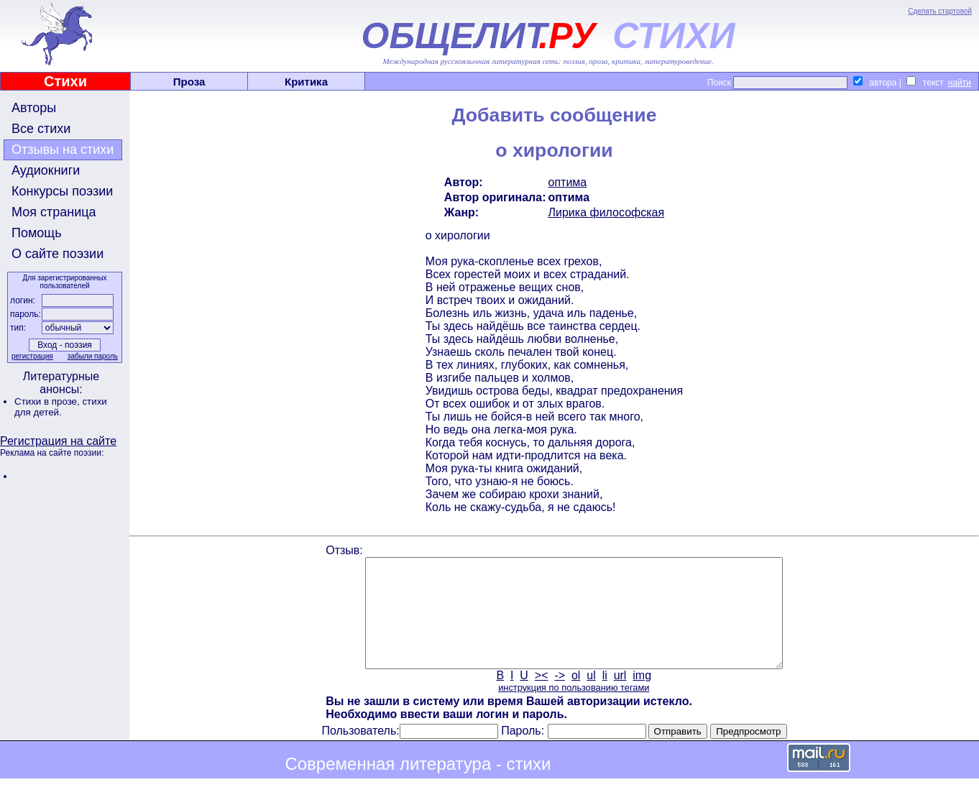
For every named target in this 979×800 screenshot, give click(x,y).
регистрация (32, 356)
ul (591, 697)
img (642, 697)
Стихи (65, 81)
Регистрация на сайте (58, 441)
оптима (567, 182)
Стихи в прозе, (48, 401)
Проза (189, 81)
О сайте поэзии (58, 254)
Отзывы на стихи (63, 149)
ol (575, 697)
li (604, 697)
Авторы (34, 108)
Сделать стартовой (940, 11)
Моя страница (54, 212)
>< (541, 697)
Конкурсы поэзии (62, 191)
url (620, 697)
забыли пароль (93, 356)
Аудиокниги (46, 170)
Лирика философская (606, 212)
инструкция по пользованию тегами (573, 709)
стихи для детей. (60, 407)
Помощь (37, 233)
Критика (306, 81)
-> (559, 697)
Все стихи (41, 128)
